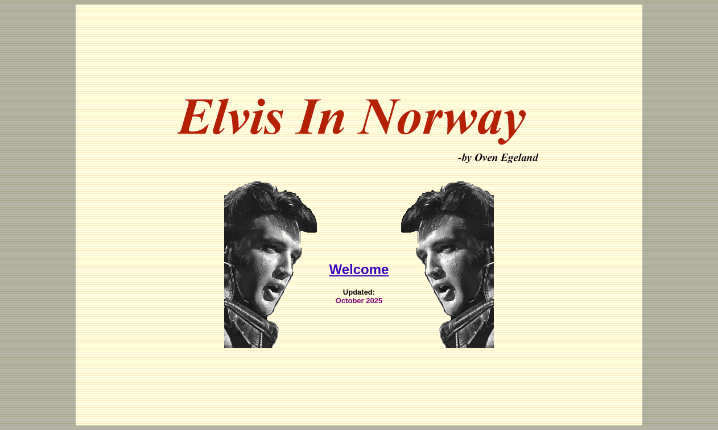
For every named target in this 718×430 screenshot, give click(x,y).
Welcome (359, 259)
